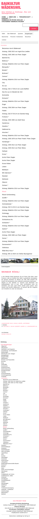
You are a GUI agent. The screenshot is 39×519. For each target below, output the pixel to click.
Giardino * (5, 126)
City (3, 82)
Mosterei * (4, 465)
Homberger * (6, 142)
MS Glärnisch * (7, 173)
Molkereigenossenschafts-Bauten (10, 463)
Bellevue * (5, 61)
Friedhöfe (4, 376)
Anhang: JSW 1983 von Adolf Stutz (13, 120)
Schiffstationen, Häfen (7, 475)
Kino (3, 454)
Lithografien (5, 462)
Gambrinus (5, 123)
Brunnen (4, 361)
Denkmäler (4, 364)
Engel (4, 104)
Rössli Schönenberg (8, 194)
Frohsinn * (5, 117)
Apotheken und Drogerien (8, 349)
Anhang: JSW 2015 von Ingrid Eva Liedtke (16, 51)
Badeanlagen (5, 352)
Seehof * (5, 229)
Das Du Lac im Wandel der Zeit (12, 92)
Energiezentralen (6, 370)
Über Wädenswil (11, 33)
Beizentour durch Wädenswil (11, 48)
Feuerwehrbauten (6, 373)
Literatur (4, 39)
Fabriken (4, 372)
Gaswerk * (4, 445)
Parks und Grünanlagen (8, 469)
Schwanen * (6, 222)
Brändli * (5, 70)
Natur (3, 468)
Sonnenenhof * (7, 244)
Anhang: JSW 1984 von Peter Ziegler (14, 235)
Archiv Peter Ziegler (8, 157)
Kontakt (5, 18)
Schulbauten (5, 478)
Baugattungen (28, 33)
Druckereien (5, 366)
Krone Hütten (6, 163)
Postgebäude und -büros (8, 474)
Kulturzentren (5, 460)
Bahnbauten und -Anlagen (8, 353)
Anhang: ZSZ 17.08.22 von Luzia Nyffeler (15, 89)
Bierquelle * (6, 67)
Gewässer (4, 448)
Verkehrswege (5, 491)
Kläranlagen (5, 457)
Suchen (34, 28)
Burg (3, 363)
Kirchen (3, 456)
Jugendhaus (5, 452)
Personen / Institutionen (16, 36)
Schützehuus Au (7, 219)
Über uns (12, 17)
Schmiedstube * (7, 204)
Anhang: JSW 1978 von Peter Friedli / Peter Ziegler (19, 138)
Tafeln (3, 33)
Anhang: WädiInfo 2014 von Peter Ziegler (15, 64)
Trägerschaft (25, 17)
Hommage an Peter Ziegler (12, 20)
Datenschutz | (13, 516)
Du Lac (4, 86)
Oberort (4, 182)
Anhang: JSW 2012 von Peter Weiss (14, 148)
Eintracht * (5, 98)
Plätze (3, 472)
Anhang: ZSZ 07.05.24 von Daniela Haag (15, 114)
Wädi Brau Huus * (8, 250)
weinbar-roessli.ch (6, 334)
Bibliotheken (5, 358)
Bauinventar (5, 36)
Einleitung (3, 342)
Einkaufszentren (6, 367)
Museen (3, 466)
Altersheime (5, 347)
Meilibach (5, 170)
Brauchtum (28, 36)
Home (4, 17)
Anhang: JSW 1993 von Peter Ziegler (14, 54)
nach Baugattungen (6, 344)
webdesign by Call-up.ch (23, 516)
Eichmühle (5, 95)
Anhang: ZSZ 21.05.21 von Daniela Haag (15, 207)
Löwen (4, 166)
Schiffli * (5, 198)
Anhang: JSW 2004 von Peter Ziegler (14, 107)
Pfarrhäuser (4, 471)
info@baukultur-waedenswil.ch (19, 512)
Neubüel (5, 176)
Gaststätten (4, 45)
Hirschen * (5, 132)
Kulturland (4, 459)
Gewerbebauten (6, 449)
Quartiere (20, 33)
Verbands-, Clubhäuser (7, 489)
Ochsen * (5, 185)
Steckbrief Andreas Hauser (13, 21)
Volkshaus (5, 247)
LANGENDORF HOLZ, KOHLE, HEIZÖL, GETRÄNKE (16, 323)
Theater (3, 486)
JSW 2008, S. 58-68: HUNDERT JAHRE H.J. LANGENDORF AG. (20, 326)
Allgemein (4, 346)
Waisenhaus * (5, 492)
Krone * (4, 154)
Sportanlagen (5, 483)
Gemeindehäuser (6, 446)
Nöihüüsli (5, 179)
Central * (5, 76)
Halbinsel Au (6, 129)
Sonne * (4, 238)
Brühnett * (5, 73)
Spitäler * (4, 481)
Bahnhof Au (6, 58)
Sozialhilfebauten (6, 480)
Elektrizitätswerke (6, 369)
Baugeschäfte (5, 356)
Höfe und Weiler (6, 451)
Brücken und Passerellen (8, 359)
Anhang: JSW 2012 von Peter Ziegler (14, 145)
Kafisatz (4, 151)
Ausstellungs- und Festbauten (9, 350)
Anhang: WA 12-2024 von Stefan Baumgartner (17, 254)
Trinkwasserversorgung (8, 488)
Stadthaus (4, 484)
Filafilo (4, 110)
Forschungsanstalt (6, 375)
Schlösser (4, 477)
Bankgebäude (5, 355)
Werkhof (4, 494)
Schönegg (5, 213)
